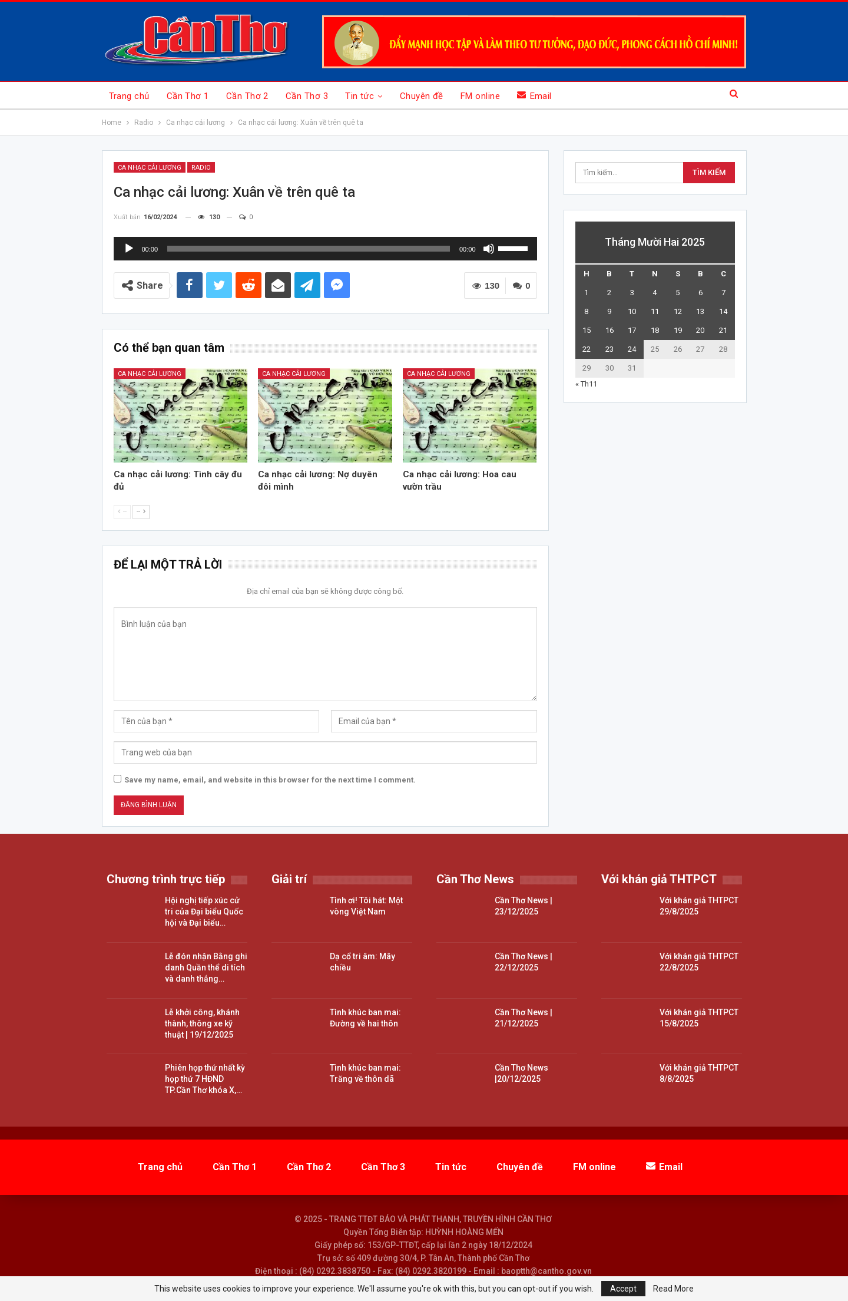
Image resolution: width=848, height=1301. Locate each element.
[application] (325, 248)
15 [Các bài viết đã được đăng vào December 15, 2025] (586, 330)
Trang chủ (129, 96)
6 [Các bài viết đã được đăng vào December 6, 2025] (700, 292)
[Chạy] (129, 249)
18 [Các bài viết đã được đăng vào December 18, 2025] (655, 330)
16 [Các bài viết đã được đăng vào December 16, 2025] (609, 330)
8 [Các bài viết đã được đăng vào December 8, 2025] (586, 311)
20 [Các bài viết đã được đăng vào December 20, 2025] (700, 330)
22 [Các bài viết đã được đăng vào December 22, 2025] (586, 349)
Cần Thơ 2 (247, 96)
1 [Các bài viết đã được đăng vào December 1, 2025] (586, 292)
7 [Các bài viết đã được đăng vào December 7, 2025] (723, 292)
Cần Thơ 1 (188, 96)
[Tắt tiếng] (489, 249)
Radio (201, 167)
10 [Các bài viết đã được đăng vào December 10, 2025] (632, 311)
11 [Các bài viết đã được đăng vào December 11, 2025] (655, 311)
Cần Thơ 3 (307, 96)
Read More (673, 1289)
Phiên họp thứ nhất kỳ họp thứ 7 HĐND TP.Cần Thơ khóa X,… (205, 1079)
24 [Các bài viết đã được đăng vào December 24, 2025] (632, 349)
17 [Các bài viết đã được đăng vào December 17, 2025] (632, 330)
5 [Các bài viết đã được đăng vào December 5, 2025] (677, 292)
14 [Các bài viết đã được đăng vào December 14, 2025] (723, 311)
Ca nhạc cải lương (149, 167)
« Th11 (586, 383)
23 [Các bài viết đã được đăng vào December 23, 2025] (609, 349)
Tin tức (359, 96)
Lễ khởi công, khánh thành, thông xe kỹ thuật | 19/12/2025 (202, 1023)
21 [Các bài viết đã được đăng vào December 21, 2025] (723, 330)
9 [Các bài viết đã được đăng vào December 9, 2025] (609, 311)
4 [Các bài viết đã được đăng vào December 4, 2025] (654, 292)
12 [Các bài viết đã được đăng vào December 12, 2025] (678, 311)
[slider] (308, 249)
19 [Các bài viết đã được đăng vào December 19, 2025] (678, 330)
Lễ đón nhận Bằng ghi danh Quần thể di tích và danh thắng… (206, 967)
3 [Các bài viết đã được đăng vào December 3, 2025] (632, 292)
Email (534, 95)
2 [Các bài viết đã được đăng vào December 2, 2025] (609, 292)
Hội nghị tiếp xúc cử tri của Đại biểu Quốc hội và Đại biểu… (204, 911)
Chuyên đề (421, 96)
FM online (480, 96)
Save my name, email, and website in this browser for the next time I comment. (270, 779)
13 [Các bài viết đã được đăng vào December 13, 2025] (700, 311)
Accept (623, 1288)
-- (122, 512)
